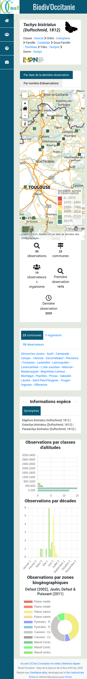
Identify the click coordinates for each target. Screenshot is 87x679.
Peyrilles (41, 376)
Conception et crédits (50, 663)
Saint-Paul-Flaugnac (45, 380)
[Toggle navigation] (10, 16)
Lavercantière (30, 367)
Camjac (26, 358)
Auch (50, 353)
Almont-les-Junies (33, 353)
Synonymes (31, 410)
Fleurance (72, 358)
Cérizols (38, 358)
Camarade (62, 353)
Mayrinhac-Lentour (53, 371)
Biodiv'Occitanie (54, 6)
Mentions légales (71, 663)
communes (32, 335)
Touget (65, 380)
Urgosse (26, 384)
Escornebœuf (54, 358)
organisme (53, 335)
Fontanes (28, 362)
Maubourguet (29, 371)
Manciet (67, 367)
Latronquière (60, 362)
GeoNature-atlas (38, 672)
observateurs (33, 344)
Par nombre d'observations (41, 83)
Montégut (27, 376)
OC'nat (33, 663)
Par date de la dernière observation (46, 75)
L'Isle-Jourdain (50, 367)
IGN (35, 234)
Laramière (43, 362)
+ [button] (25, 103)
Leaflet (24, 234)
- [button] (25, 115)
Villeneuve (40, 384)
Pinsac (53, 376)
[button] (25, 109)
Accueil (24, 663)
